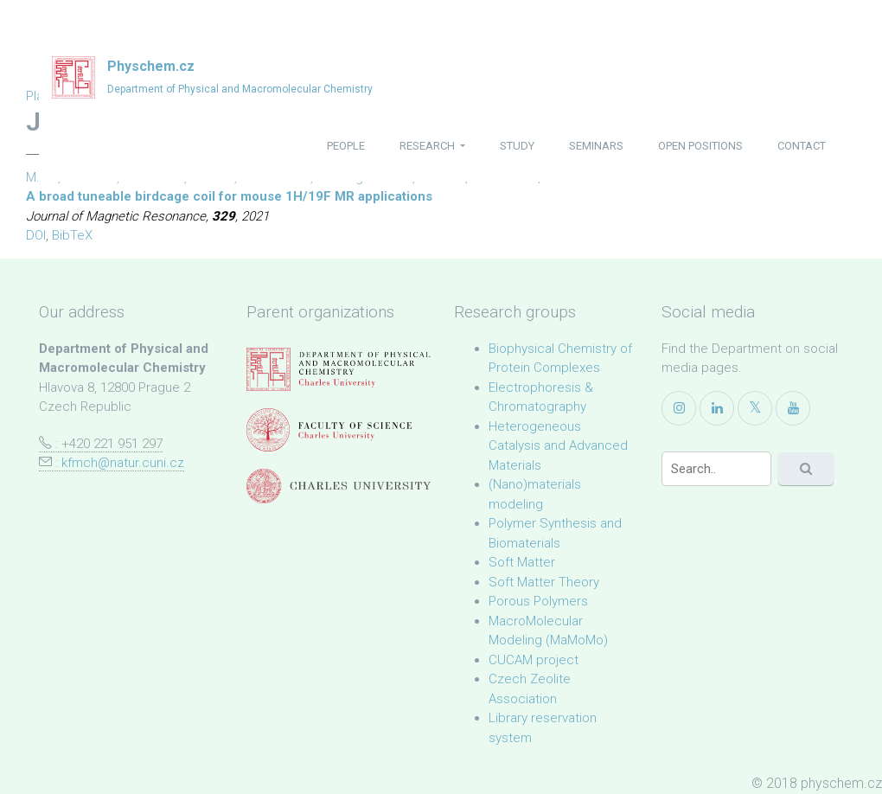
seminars (596, 145)
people (346, 145)
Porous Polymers (538, 601)
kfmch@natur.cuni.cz (122, 463)
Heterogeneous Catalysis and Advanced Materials (558, 446)
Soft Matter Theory (544, 582)
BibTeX (72, 235)
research (428, 145)
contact (801, 145)
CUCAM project (533, 660)
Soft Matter (522, 562)
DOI (36, 235)
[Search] (716, 468)
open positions (700, 145)
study (517, 145)
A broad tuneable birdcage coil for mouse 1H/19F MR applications (229, 196)
